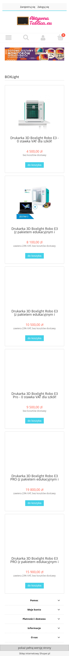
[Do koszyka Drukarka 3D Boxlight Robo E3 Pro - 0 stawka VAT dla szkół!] (34, 421)
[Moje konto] (43, 37)
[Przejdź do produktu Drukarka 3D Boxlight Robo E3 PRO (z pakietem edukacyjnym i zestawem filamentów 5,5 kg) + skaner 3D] (34, 454)
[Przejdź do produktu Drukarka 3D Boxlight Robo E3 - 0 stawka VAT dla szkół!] (34, 112)
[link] (34, 54)
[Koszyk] (60, 37)
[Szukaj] (26, 37)
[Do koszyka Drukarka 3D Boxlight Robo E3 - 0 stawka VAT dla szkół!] (34, 165)
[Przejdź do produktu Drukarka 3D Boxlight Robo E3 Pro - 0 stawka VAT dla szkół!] (34, 372)
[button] (8, 37)
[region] (34, 54)
